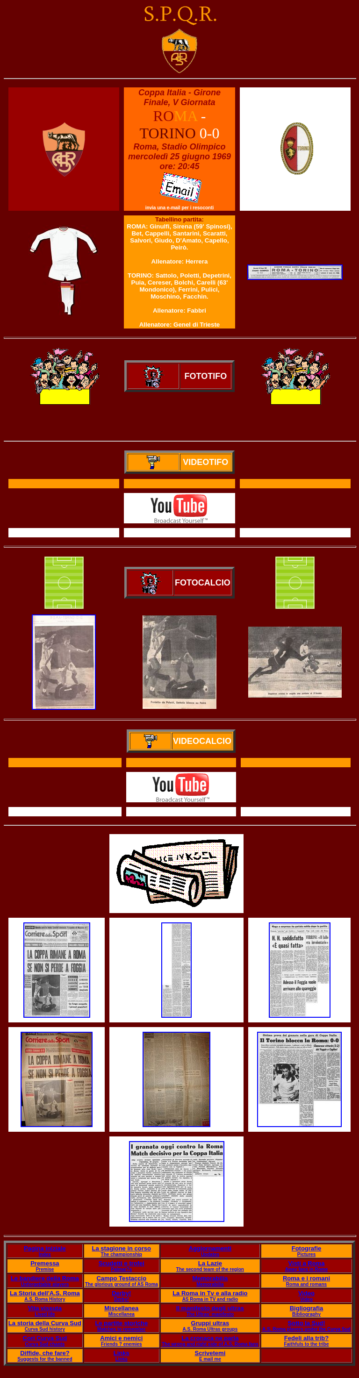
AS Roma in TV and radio (210, 1299)
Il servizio (181, 811)
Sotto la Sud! (306, 1323)
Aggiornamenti (210, 1248)
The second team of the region (210, 1269)
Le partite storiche (121, 1323)
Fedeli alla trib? (306, 1338)
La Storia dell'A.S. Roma (45, 1293)
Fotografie (307, 1248)
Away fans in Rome (306, 1269)
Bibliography (306, 1314)
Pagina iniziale (45, 1248)
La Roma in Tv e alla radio (209, 1293)
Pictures (306, 1254)
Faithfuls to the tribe (306, 1344)
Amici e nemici (121, 1338)
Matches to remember (121, 1329)
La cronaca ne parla (209, 1338)
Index (45, 1254)
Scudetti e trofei (121, 1263)
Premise (45, 1269)
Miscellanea (121, 1308)
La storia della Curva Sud (44, 1323)
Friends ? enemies (121, 1344)
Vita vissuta (45, 1308)
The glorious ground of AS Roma (121, 1284)
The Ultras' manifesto (210, 1314)
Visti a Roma (306, 1263)
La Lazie (210, 1263)
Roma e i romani (306, 1278)
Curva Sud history (45, 1329)
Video (306, 1293)
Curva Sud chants (45, 1344)
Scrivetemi (209, 1353)
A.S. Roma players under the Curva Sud (306, 1329)
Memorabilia (210, 1278)
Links (121, 1353)
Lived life (45, 1314)
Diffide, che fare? (44, 1353)
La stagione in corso (121, 1248)
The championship (121, 1254)
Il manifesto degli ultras (210, 1308)
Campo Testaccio (121, 1278)
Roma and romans (306, 1284)
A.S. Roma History (44, 1299)
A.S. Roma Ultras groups (209, 1329)
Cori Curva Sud (45, 1338)
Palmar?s (121, 1269)
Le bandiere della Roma (45, 1278)
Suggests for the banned (44, 1359)
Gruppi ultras (210, 1323)
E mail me (210, 1359)
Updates (210, 1254)
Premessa (44, 1263)
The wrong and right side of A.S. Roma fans (210, 1344)
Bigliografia (306, 1308)
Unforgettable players (45, 1284)
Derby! (121, 1293)
